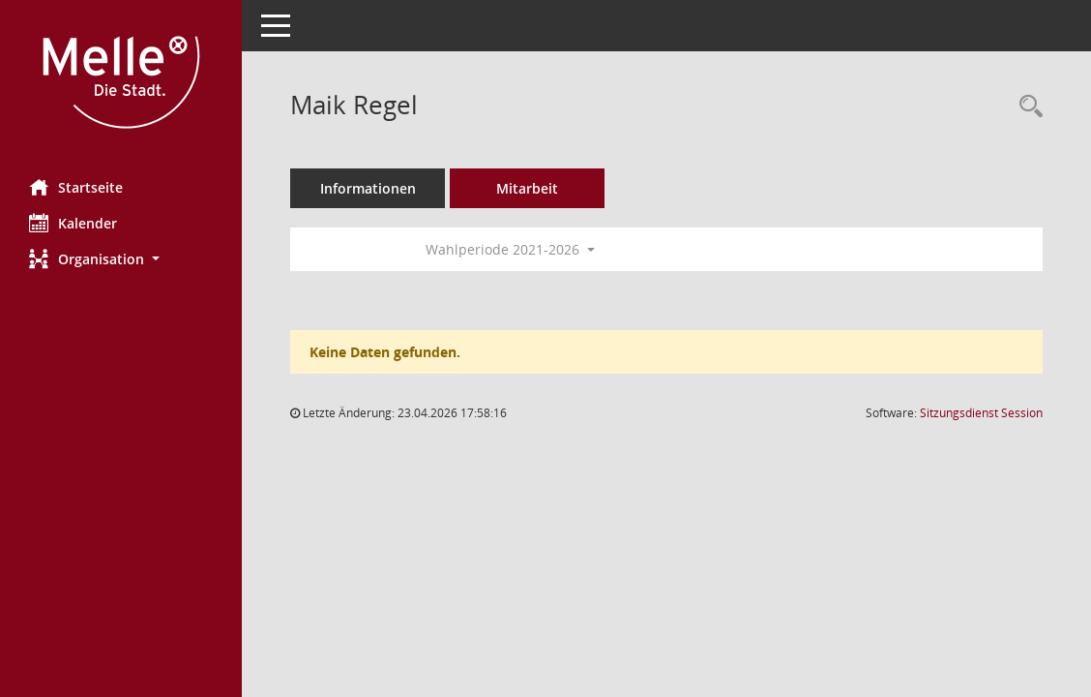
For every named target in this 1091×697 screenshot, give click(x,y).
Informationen (368, 188)
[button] (121, 259)
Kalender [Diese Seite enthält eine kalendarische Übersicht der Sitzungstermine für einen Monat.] (73, 222)
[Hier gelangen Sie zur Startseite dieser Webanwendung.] (121, 82)
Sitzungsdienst (981, 413)
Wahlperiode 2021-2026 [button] (510, 249)
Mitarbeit (527, 188)
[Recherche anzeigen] (1026, 107)
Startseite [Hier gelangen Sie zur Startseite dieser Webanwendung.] (76, 187)
